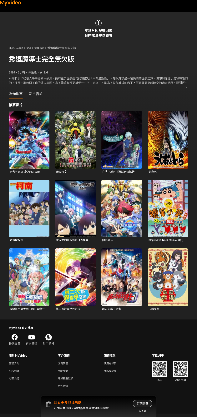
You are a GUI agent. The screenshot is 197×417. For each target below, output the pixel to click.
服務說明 (14, 373)
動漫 (32, 48)
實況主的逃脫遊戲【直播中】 (74, 241)
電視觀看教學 (66, 381)
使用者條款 (113, 365)
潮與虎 (153, 172)
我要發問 (64, 373)
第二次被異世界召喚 (69, 310)
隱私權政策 (113, 373)
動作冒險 (43, 48)
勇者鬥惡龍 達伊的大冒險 (26, 172)
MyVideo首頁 (17, 48)
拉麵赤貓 (154, 310)
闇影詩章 (108, 241)
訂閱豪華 (142, 403)
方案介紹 (14, 381)
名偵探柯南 (17, 241)
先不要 (142, 411)
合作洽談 (64, 389)
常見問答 (64, 365)
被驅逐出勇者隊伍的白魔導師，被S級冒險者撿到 (27, 310)
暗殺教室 (62, 172)
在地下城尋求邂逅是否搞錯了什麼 (119, 172)
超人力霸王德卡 (112, 310)
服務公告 (14, 365)
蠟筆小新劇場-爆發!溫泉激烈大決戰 (167, 241)
